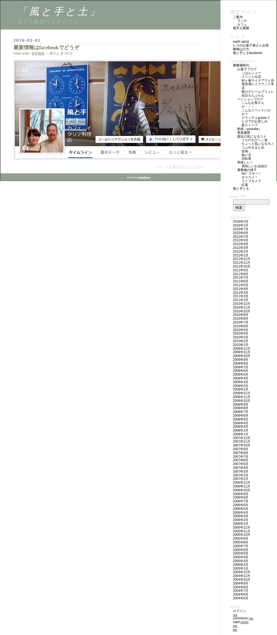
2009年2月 (240, 386)
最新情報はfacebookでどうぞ (46, 47)
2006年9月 (240, 494)
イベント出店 (251, 77)
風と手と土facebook (247, 53)
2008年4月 (240, 423)
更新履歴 (38, 53)
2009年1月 (240, 389)
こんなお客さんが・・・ (253, 104)
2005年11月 (241, 531)
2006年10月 (241, 490)
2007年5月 (240, 464)
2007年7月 (240, 457)
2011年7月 (240, 277)
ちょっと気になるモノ (258, 144)
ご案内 (238, 17)
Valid (241, 622)
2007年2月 (240, 475)
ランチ (242, 21)
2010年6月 (240, 326)
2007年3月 (240, 471)
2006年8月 (240, 497)
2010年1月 (240, 345)
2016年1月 (240, 225)
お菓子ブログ (247, 69)
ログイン (239, 611)
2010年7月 (240, 322)
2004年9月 (240, 583)
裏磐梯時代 (241, 65)
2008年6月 (240, 415)
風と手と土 (241, 188)
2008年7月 (240, 412)
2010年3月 (240, 337)
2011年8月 (240, 274)
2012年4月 (240, 244)
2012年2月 (240, 251)
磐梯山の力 (241, 49)
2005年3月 (240, 561)
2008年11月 (241, 397)
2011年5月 (240, 285)
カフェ (242, 24)
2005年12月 (241, 527)
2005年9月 (240, 538)
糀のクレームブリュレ (258, 91)
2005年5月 (240, 553)
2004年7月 (240, 591)
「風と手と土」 (59, 11)
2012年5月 (240, 240)
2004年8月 (240, 587)
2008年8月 (240, 408)
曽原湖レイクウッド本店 (258, 86)
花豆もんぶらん (253, 95)
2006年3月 (240, 516)
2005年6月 (240, 550)
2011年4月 (240, 289)
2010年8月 (240, 318)
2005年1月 (240, 568)
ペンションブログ (250, 99)
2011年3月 (240, 293)
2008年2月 (240, 430)
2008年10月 (241, 401)
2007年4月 (240, 468)
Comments (243, 618)
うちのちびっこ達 (255, 140)
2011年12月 (241, 259)
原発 (245, 151)
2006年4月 (240, 512)
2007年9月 (240, 449)
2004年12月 (241, 572)
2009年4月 (240, 378)
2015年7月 (240, 229)
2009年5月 (240, 374)
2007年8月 (240, 453)
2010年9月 (240, 315)
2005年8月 (240, 542)
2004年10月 (241, 579)
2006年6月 (240, 505)
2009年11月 (241, 352)
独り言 (246, 155)
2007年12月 (241, 438)
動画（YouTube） (249, 129)
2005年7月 (240, 546)
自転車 (246, 159)
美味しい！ (245, 162)
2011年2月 (240, 296)
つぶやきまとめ (253, 147)
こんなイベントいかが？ (256, 112)
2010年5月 (240, 330)
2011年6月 (240, 281)
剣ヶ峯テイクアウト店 (258, 80)
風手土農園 (241, 28)
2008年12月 (241, 393)
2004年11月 (241, 576)
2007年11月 (241, 441)
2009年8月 (240, 363)
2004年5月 (240, 598)
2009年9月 (240, 360)
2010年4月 (240, 333)
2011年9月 (240, 270)
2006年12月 (241, 482)
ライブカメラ (251, 181)
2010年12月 (241, 304)
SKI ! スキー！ (251, 173)
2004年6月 (240, 594)
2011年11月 (241, 263)
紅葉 (245, 185)
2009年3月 (240, 382)
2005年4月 (240, 557)
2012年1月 (240, 255)
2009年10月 (241, 356)
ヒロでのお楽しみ (255, 121)
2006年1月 (240, 524)
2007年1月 (240, 479)
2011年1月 (240, 300)
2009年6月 (240, 371)
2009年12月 (241, 348)
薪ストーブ (250, 125)
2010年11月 (241, 307)
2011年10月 (241, 266)
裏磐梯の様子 (247, 170)
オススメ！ (250, 177)
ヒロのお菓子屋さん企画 (251, 45)
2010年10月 (241, 311)
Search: (238, 196)
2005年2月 (240, 565)
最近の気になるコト (251, 136)
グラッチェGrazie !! (255, 118)
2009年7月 (240, 367)
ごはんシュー (251, 73)
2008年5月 (240, 419)
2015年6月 (240, 233)
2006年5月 (240, 509)
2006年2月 (240, 520)
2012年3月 (240, 248)
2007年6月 (240, 460)
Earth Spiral (241, 42)
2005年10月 (241, 535)
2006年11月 (241, 486)
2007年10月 (241, 445)
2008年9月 (240, 404)
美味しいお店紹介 (255, 166)
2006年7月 (240, 501)
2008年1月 (240, 434)
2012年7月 (240, 237)
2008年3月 (240, 427)
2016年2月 (240, 221)
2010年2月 (240, 341)
